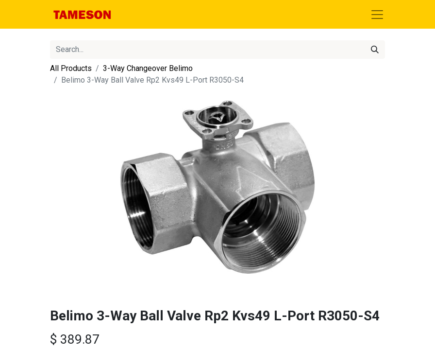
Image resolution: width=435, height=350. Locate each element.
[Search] (375, 49)
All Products (71, 68)
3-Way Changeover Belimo (148, 68)
